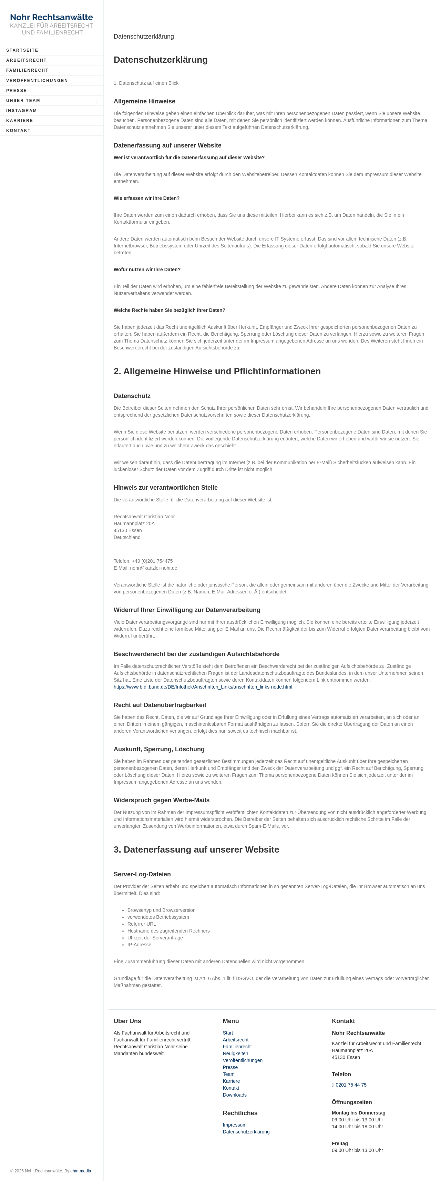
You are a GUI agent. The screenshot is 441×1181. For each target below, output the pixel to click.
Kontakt (18, 130)
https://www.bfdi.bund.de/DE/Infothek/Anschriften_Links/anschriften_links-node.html (203, 687)
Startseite (22, 50)
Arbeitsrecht (26, 60)
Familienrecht (27, 70)
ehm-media (80, 1171)
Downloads (235, 1095)
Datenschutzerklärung (246, 1131)
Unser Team (52, 101)
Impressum (235, 1125)
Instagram (21, 110)
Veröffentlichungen (37, 80)
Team (229, 1074)
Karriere (19, 120)
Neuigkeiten (235, 1053)
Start (228, 1033)
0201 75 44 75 (351, 1085)
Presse (16, 90)
